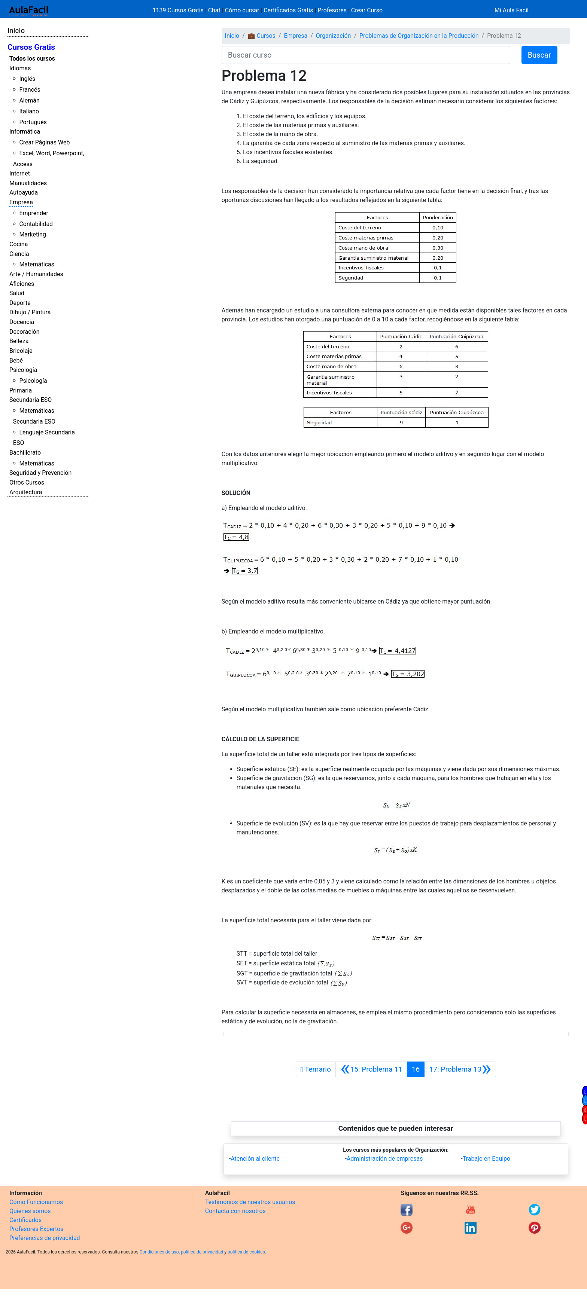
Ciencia (19, 253)
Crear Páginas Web (44, 142)
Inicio (16, 30)
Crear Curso (367, 10)
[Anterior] (371, 1069)
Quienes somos (30, 1211)
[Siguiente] (460, 1069)
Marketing (32, 234)
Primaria (20, 390)
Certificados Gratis (288, 10)
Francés (29, 89)
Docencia (21, 322)
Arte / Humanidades (36, 274)
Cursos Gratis (31, 47)
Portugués (33, 122)
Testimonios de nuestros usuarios (250, 1202)
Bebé (16, 360)
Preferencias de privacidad (44, 1238)
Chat (214, 10)
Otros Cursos (26, 482)
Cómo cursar (242, 10)
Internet (19, 173)
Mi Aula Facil (512, 10)
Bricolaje (21, 350)
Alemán (29, 100)
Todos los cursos (32, 58)
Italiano (29, 111)
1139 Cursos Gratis (179, 10)
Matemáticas (36, 264)
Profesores (332, 10)
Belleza (18, 341)
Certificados (25, 1220)
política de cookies (246, 1252)
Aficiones (21, 283)
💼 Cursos (262, 35)
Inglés (27, 78)
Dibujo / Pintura (30, 312)
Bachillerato (25, 452)
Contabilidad (36, 223)
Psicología (23, 369)
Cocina (18, 244)
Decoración (24, 331)
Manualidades (28, 183)
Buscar (539, 55)
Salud (16, 293)
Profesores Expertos (36, 1229)
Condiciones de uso (159, 1252)
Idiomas (20, 68)
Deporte (20, 302)
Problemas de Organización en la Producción (419, 35)
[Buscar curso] (366, 55)
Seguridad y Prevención (40, 472)
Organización (333, 35)
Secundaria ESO (30, 399)
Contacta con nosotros (235, 1211)
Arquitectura (25, 492)
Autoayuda (23, 192)
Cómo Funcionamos (36, 1202)
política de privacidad (202, 1252)
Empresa (21, 202)
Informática (24, 131)
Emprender (33, 213)
